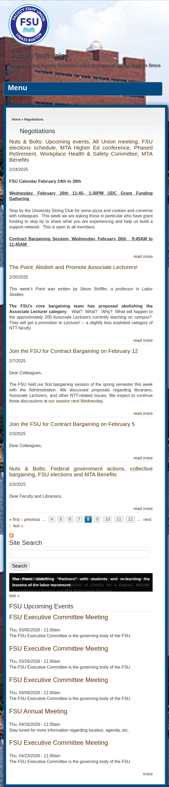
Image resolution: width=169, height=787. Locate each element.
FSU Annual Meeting (38, 711)
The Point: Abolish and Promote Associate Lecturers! (73, 267)
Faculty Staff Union (40, 55)
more (148, 774)
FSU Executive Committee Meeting (58, 617)
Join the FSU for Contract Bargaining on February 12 (73, 351)
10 (107, 519)
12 (130, 519)
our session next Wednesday (75, 401)
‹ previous (30, 519)
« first (14, 519)
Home (16, 119)
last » (18, 526)
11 (119, 519)
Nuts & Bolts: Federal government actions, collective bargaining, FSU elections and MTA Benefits (81, 472)
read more (143, 256)
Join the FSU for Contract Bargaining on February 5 (72, 424)
